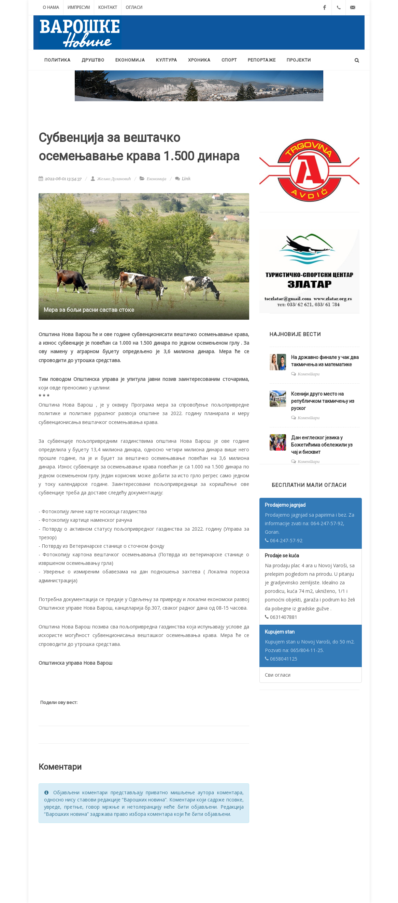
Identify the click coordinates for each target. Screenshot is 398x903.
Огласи (134, 7)
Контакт (107, 7)
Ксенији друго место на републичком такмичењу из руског (322, 401)
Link (182, 179)
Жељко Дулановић (110, 179)
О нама (51, 7)
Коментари (308, 374)
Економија (156, 179)
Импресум (79, 7)
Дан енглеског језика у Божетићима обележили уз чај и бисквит (322, 445)
